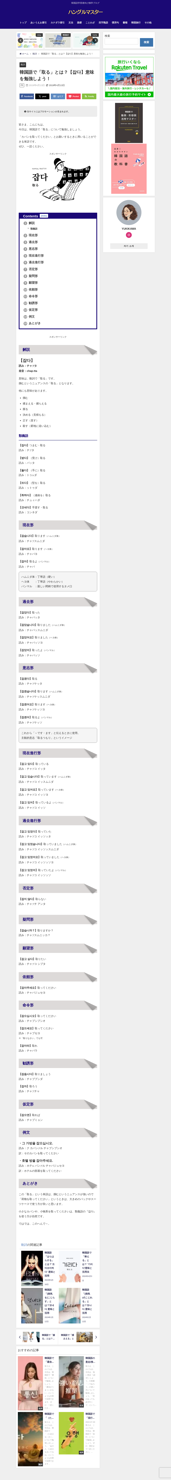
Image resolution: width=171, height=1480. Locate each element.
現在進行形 (34, 255)
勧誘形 (31, 303)
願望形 (31, 282)
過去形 (31, 242)
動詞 (23, 64)
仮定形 (31, 309)
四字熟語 (103, 22)
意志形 (31, 248)
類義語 (34, 229)
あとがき (32, 323)
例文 (29, 316)
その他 (147, 22)
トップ (23, 22)
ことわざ (90, 22)
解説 (29, 223)
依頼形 (31, 289)
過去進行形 (34, 262)
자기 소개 (129, 246)
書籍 (125, 22)
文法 (70, 22)
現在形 (31, 235)
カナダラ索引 (58, 22)
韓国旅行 (136, 22)
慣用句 (115, 22)
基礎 (79, 22)
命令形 (31, 296)
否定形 (31, 269)
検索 (107, 35)
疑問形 (31, 275)
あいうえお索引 (38, 22)
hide (44, 216)
